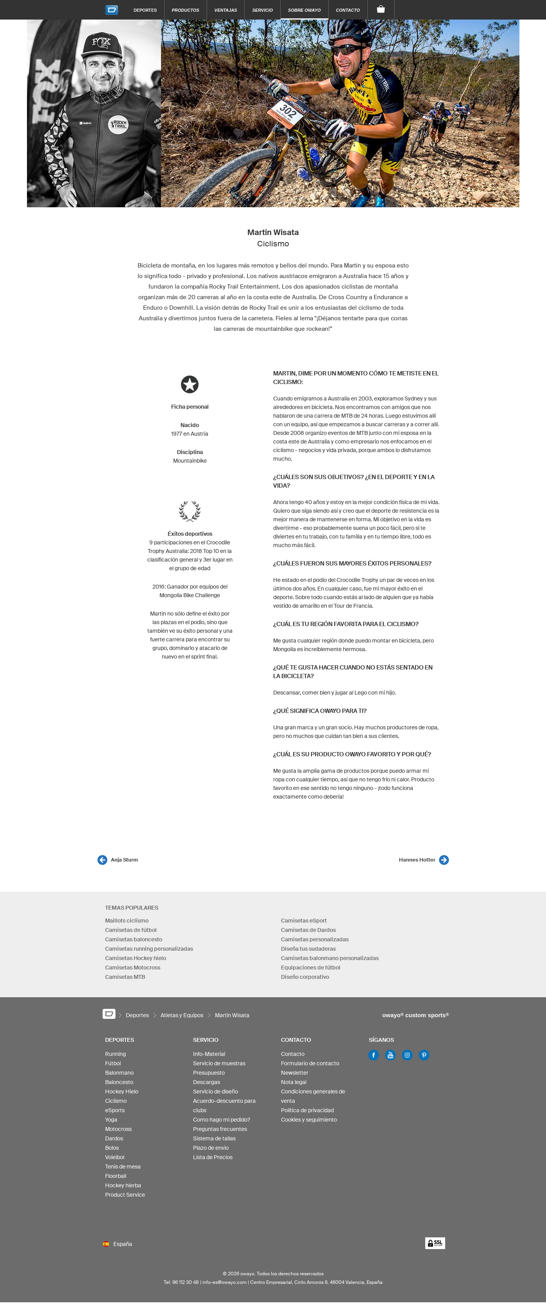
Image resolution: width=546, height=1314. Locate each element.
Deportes (145, 10)
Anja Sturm (124, 860)
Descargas (206, 1082)
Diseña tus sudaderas (308, 949)
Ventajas (226, 10)
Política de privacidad (307, 1110)
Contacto (348, 10)
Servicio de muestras (219, 1063)
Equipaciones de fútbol (310, 967)
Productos (185, 10)
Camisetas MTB (125, 977)
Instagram (407, 1055)
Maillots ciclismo (127, 920)
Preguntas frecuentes (220, 1129)
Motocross (118, 1129)
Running (115, 1054)
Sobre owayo (304, 10)
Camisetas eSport (304, 920)
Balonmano (119, 1073)
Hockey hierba (123, 1185)
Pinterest (424, 1055)
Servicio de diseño (215, 1091)
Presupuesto (209, 1073)
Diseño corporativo (305, 977)
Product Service (125, 1195)
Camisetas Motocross (132, 967)
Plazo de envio (211, 1148)
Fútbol (113, 1063)
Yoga (111, 1120)
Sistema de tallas (214, 1138)
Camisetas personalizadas (315, 939)
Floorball (115, 1176)
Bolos (112, 1148)
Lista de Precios (213, 1157)
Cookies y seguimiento (309, 1120)
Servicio (262, 10)
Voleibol (114, 1157)
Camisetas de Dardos (308, 930)
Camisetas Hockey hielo (135, 958)
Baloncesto (119, 1082)
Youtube (390, 1055)
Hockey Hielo (121, 1091)
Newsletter (294, 1073)
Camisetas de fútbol (131, 930)
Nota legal (293, 1082)
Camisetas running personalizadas (149, 949)
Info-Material (209, 1054)
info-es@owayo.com (224, 1282)
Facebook (373, 1055)
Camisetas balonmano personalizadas (330, 958)
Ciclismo (116, 1101)
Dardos (114, 1138)
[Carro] (381, 10)
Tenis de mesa (123, 1166)
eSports (115, 1110)
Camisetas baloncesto (133, 939)
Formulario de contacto (310, 1063)
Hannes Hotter (417, 860)
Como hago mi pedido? (221, 1120)
